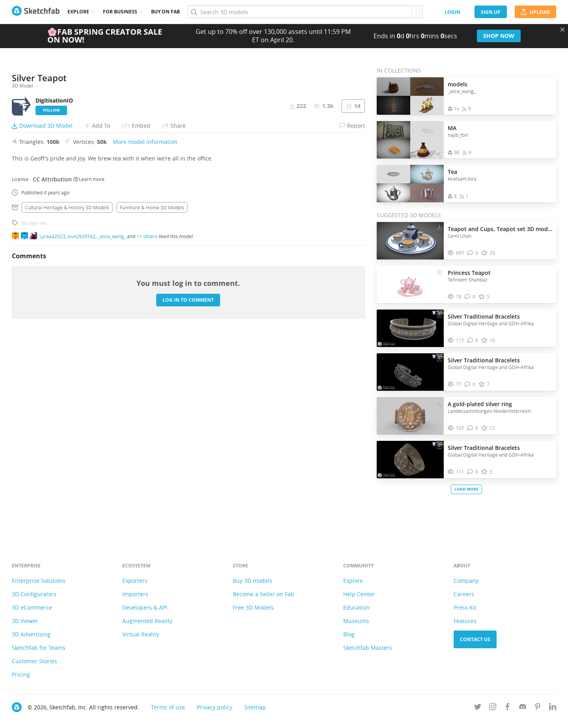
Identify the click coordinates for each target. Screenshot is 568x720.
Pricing (21, 674)
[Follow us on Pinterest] (537, 708)
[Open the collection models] (410, 96)
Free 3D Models (253, 607)
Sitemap (255, 707)
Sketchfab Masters (367, 647)
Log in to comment (188, 497)
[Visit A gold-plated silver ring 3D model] (410, 416)
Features (465, 621)
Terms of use (168, 707)
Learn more (89, 376)
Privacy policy (214, 707)
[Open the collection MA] (410, 140)
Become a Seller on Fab (263, 594)
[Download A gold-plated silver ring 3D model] (439, 402)
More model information (145, 339)
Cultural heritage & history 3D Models (67, 405)
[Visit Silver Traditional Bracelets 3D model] (410, 328)
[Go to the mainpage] (36, 12)
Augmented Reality (147, 621)
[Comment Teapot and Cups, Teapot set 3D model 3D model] (472, 253)
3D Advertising (31, 634)
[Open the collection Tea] (410, 183)
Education (356, 607)
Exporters (135, 580)
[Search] (305, 12)
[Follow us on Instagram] (492, 708)
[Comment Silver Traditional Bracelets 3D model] (472, 340)
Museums (356, 621)
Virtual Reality (140, 634)
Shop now (498, 35)
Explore (78, 11)
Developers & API (144, 607)
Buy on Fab (165, 11)
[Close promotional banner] (562, 29)
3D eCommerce (32, 607)
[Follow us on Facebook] (507, 708)
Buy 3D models (252, 580)
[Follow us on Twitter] (477, 708)
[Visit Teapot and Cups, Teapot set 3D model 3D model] (410, 241)
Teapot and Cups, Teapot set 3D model (500, 229)
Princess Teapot (469, 272)
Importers (135, 594)
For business (120, 11)
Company (466, 580)
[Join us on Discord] (522, 708)
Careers (464, 594)
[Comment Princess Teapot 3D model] (470, 296)
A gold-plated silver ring (480, 404)
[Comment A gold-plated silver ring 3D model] (472, 428)
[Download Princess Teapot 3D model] (439, 271)
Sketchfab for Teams (38, 647)
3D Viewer (25, 621)
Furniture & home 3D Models (152, 405)
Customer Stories (34, 661)
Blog (349, 634)
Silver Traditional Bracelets (484, 316)
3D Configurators (34, 594)
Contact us (475, 639)
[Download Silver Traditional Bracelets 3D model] (439, 315)
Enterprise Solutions (38, 580)
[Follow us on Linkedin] (552, 708)
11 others (146, 434)
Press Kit (465, 607)
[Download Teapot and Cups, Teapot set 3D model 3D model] (439, 227)
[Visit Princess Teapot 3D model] (410, 285)
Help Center (359, 594)
